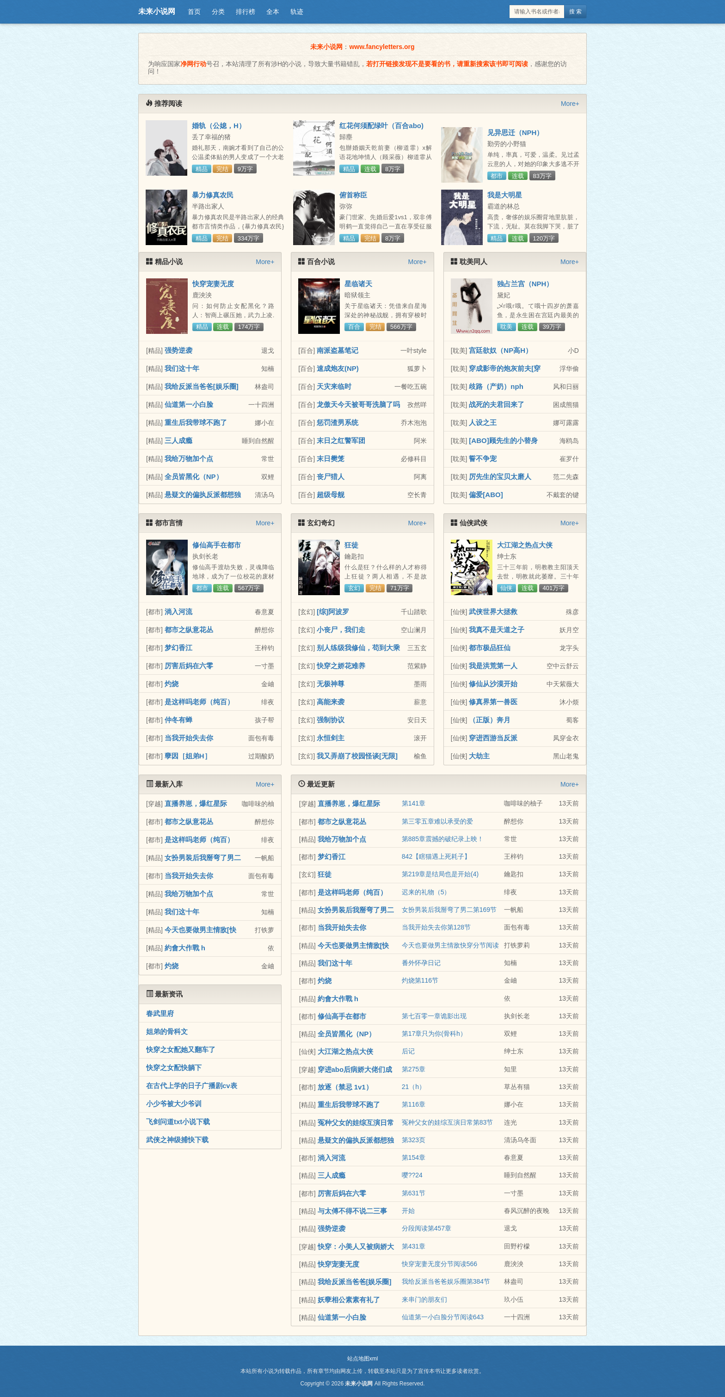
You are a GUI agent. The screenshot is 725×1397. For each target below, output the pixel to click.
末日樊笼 (330, 458)
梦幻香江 (178, 648)
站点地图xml (362, 1358)
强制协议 (330, 720)
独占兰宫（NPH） (525, 284)
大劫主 (479, 756)
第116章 (413, 1104)
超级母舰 (330, 494)
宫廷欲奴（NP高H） (500, 350)
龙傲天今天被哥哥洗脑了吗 (358, 404)
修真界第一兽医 (493, 702)
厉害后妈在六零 (189, 666)
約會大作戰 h (185, 948)
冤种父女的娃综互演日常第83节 (447, 1122)
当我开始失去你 (189, 738)
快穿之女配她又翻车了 (180, 1049)
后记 (408, 1051)
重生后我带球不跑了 (196, 422)
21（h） (413, 1086)
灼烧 (171, 684)
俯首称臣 (353, 195)
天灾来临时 (334, 386)
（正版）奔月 (489, 720)
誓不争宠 (483, 458)
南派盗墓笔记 (337, 350)
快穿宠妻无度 (213, 284)
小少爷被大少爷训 (174, 1104)
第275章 (413, 1069)
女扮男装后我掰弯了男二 (203, 858)
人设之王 (483, 422)
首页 (194, 11)
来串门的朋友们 (424, 1299)
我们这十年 (182, 368)
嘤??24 (412, 1175)
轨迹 (296, 11)
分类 (218, 11)
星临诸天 (358, 284)
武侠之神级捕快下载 (177, 1140)
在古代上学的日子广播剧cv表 (191, 1085)
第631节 (413, 1193)
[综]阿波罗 (333, 611)
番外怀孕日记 (421, 962)
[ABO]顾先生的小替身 (503, 440)
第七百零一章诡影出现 (434, 1016)
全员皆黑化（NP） (194, 476)
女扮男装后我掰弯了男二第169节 (449, 909)
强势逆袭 (178, 350)
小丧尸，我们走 (341, 630)
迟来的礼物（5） (426, 892)
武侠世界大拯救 (493, 611)
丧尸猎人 (330, 476)
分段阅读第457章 (426, 1228)
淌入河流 (178, 611)
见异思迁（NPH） (515, 132)
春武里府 (160, 1013)
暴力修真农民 (212, 195)
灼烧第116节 (420, 980)
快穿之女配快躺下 (174, 1067)
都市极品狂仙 (489, 648)
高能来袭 (330, 702)
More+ (570, 103)
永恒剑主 (330, 738)
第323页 (413, 1140)
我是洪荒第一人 (493, 666)
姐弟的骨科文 (167, 1031)
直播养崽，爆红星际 (196, 803)
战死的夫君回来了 (496, 404)
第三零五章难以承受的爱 (437, 821)
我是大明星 (504, 195)
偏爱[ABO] (486, 494)
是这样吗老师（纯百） (199, 702)
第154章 (413, 1157)
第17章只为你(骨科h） (434, 1033)
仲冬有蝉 (178, 720)
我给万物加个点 (189, 458)
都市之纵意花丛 (189, 630)
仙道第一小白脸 (189, 404)
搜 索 (575, 11)
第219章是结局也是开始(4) (440, 874)
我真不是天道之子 (496, 630)
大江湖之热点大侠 (525, 545)
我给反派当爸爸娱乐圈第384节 (446, 1281)
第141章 (413, 803)
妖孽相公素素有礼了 (349, 1300)
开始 (408, 1210)
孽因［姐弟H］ (188, 756)
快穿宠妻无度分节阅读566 (439, 1264)
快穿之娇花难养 (341, 666)
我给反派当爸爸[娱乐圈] (202, 386)
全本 (272, 11)
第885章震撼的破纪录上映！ (443, 839)
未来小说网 (156, 11)
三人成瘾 (178, 440)
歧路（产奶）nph (496, 386)
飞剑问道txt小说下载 (178, 1122)
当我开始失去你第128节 (436, 927)
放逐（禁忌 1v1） (345, 1087)
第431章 (413, 1246)
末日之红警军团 (341, 440)
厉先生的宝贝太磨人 (500, 476)
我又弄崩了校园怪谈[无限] (357, 756)
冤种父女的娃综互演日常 (356, 1122)
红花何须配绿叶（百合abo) (381, 125)
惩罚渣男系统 (337, 422)
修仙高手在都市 (216, 545)
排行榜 (245, 11)
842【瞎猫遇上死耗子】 (436, 856)
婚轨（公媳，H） (219, 125)
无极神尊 (330, 684)
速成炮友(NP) (338, 368)
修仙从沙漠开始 (493, 684)
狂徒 (351, 545)
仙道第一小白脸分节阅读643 (443, 1317)
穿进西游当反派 (493, 738)
